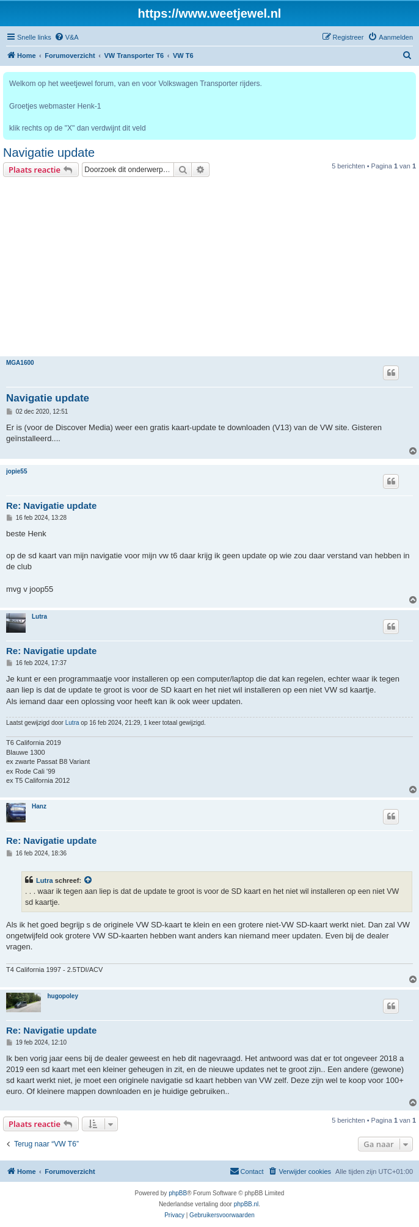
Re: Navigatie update (51, 505)
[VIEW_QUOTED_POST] (88, 880)
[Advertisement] (209, 268)
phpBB (178, 1193)
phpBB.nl (246, 1204)
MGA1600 (20, 362)
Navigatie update (49, 152)
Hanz (39, 806)
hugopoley (62, 996)
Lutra (39, 616)
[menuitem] (66, 37)
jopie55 (16, 471)
